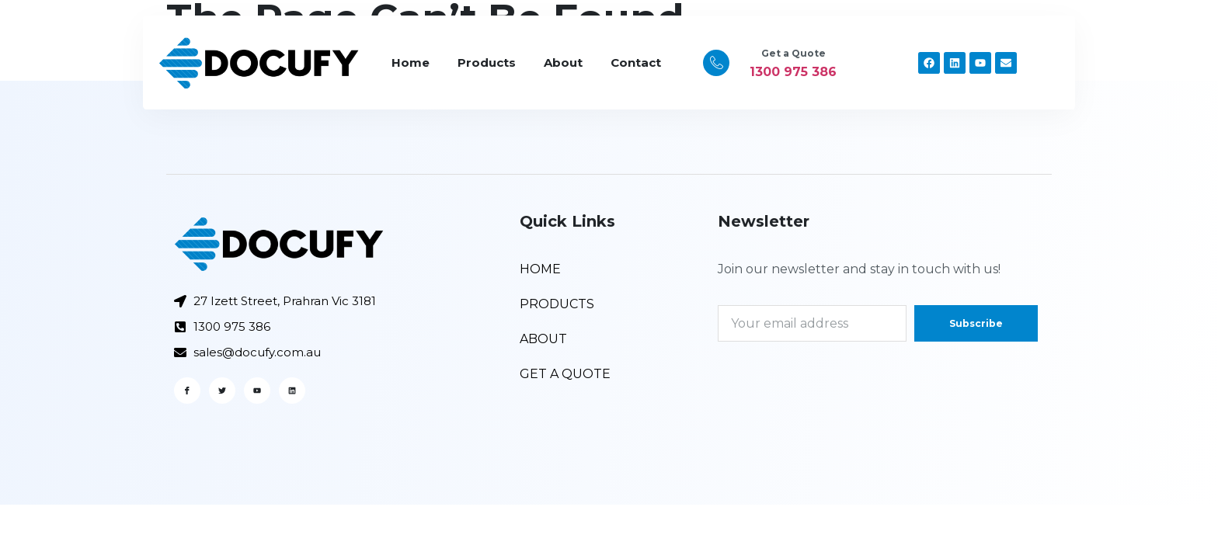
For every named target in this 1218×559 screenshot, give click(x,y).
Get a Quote (793, 53)
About (563, 62)
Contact (636, 62)
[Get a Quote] (716, 63)
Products (487, 62)
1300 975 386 (793, 71)
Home (411, 62)
